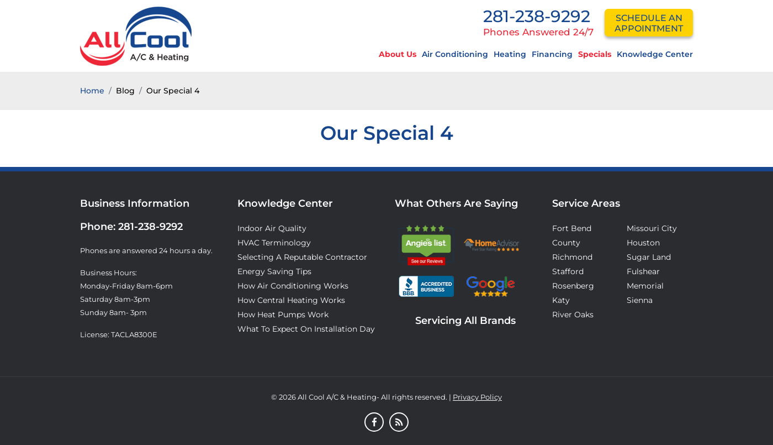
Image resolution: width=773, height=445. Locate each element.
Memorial (645, 286)
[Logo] (136, 35)
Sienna (640, 300)
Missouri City (652, 228)
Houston (643, 243)
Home (92, 91)
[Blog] (399, 423)
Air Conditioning (455, 54)
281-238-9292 (536, 16)
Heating (510, 54)
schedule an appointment (649, 23)
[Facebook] (374, 423)
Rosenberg (573, 286)
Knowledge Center (655, 54)
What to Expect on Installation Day (306, 329)
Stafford (568, 271)
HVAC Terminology (274, 243)
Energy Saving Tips (274, 271)
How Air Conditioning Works (292, 286)
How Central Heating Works (291, 300)
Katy (561, 300)
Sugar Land (649, 257)
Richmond (572, 257)
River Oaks (573, 315)
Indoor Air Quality (271, 228)
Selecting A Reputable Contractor (302, 257)
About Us (397, 54)
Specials (594, 54)
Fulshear (643, 271)
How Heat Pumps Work (283, 315)
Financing (552, 54)
